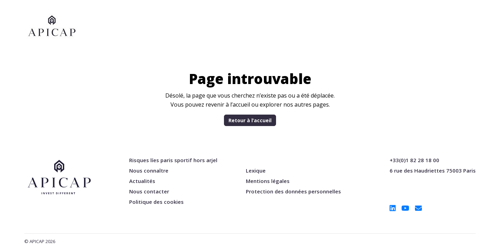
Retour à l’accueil (250, 120)
